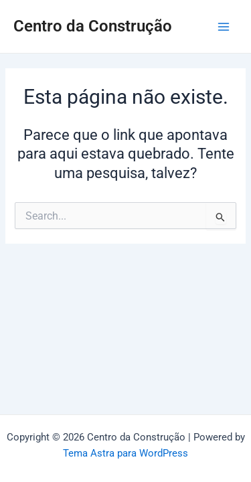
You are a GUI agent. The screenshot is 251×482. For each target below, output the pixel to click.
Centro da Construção (92, 26)
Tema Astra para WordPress (125, 453)
